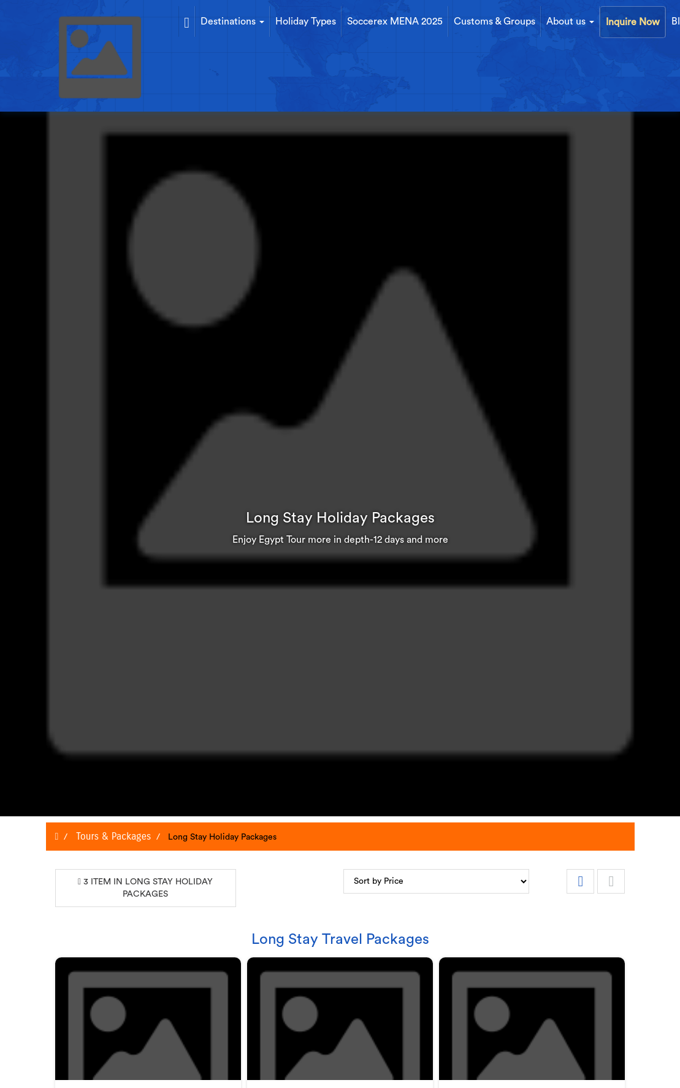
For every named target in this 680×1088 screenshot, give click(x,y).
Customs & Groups (494, 21)
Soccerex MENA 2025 (395, 21)
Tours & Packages (112, 836)
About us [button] (570, 21)
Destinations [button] (232, 21)
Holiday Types (305, 21)
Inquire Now (633, 22)
